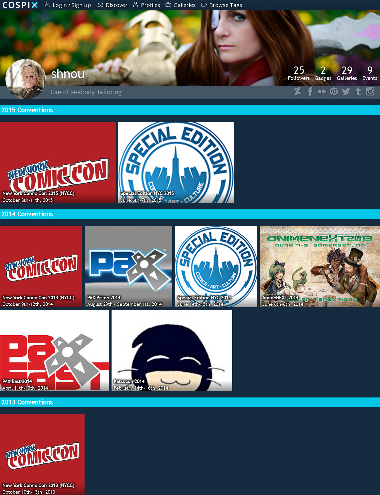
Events (369, 73)
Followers (299, 73)
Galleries (347, 73)
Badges (323, 73)
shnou (68, 73)
